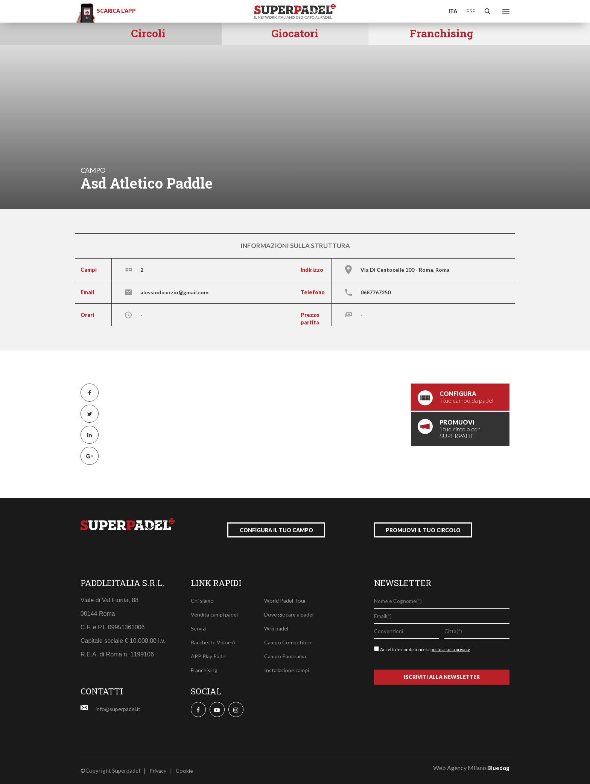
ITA (453, 11)
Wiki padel (277, 624)
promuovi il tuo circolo (423, 526)
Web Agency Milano (459, 763)
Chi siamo (203, 596)
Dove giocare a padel (290, 610)
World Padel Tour (286, 596)
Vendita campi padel (215, 610)
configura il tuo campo (276, 526)
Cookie (187, 766)
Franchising (205, 665)
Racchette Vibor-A (214, 638)
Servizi (199, 624)
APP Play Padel (210, 652)
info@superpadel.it (119, 704)
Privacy (159, 766)
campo (93, 170)
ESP (471, 11)
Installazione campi (288, 665)
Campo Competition (289, 638)
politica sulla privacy (450, 645)
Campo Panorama (286, 652)
